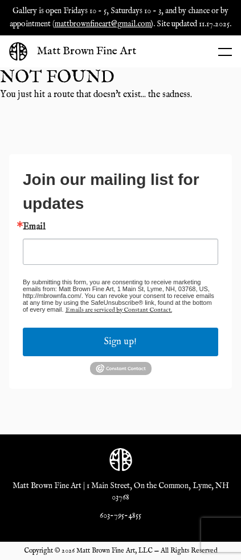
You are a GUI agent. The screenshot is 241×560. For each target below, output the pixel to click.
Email (34, 227)
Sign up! (120, 342)
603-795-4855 (120, 515)
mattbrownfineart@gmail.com (103, 24)
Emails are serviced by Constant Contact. (119, 310)
